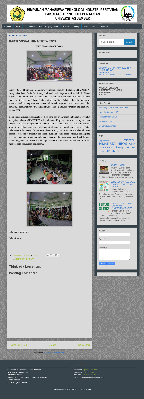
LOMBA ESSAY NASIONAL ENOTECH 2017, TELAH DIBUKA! (123, 184)
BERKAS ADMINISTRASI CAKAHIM (115, 75)
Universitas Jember (107, 126)
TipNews (104, 27)
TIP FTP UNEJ (90, 27)
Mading (76, 27)
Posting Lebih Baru (18, 345)
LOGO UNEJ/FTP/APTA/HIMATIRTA (115, 68)
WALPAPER (104, 72)
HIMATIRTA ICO (106, 70)
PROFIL (102, 151)
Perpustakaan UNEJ (108, 117)
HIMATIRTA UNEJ (90, 375)
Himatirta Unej (89, 372)
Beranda (7, 27)
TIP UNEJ (30, 259)
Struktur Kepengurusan (48, 27)
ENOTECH (129, 140)
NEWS (122, 143)
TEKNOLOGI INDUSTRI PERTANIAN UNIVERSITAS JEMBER (121, 205)
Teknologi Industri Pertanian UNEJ (114, 107)
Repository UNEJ (106, 121)
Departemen (30, 27)
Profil (18, 27)
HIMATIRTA (20, 259)
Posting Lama (83, 345)
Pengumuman (125, 147)
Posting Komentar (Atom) (54, 352)
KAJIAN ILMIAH (118, 165)
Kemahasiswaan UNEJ (109, 112)
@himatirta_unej (90, 370)
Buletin (66, 27)
